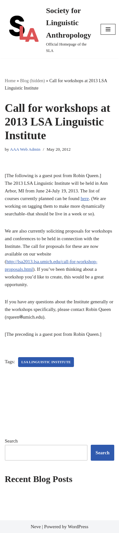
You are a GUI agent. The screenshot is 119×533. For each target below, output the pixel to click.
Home (10, 80)
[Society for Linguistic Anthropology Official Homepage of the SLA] (48, 29)
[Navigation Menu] (108, 29)
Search (11, 440)
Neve (36, 526)
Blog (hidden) (32, 80)
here (85, 198)
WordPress (78, 526)
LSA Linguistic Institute (46, 362)
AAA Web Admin (25, 149)
